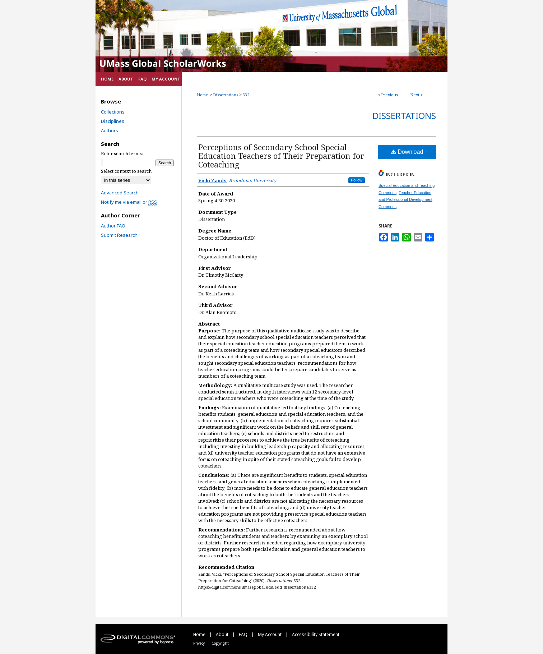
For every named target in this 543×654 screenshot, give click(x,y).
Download (407, 152)
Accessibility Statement (315, 634)
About (222, 634)
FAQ (244, 634)
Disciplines (112, 121)
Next (414, 94)
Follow (356, 180)
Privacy (199, 643)
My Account (270, 634)
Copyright (220, 643)
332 (246, 94)
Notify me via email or (129, 202)
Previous (389, 94)
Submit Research (119, 235)
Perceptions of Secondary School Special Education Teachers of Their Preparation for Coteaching (281, 156)
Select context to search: (127, 171)
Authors (109, 130)
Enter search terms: (122, 153)
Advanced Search (120, 192)
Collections (113, 112)
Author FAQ (113, 225)
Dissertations (225, 94)
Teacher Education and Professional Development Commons (405, 199)
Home (202, 94)
